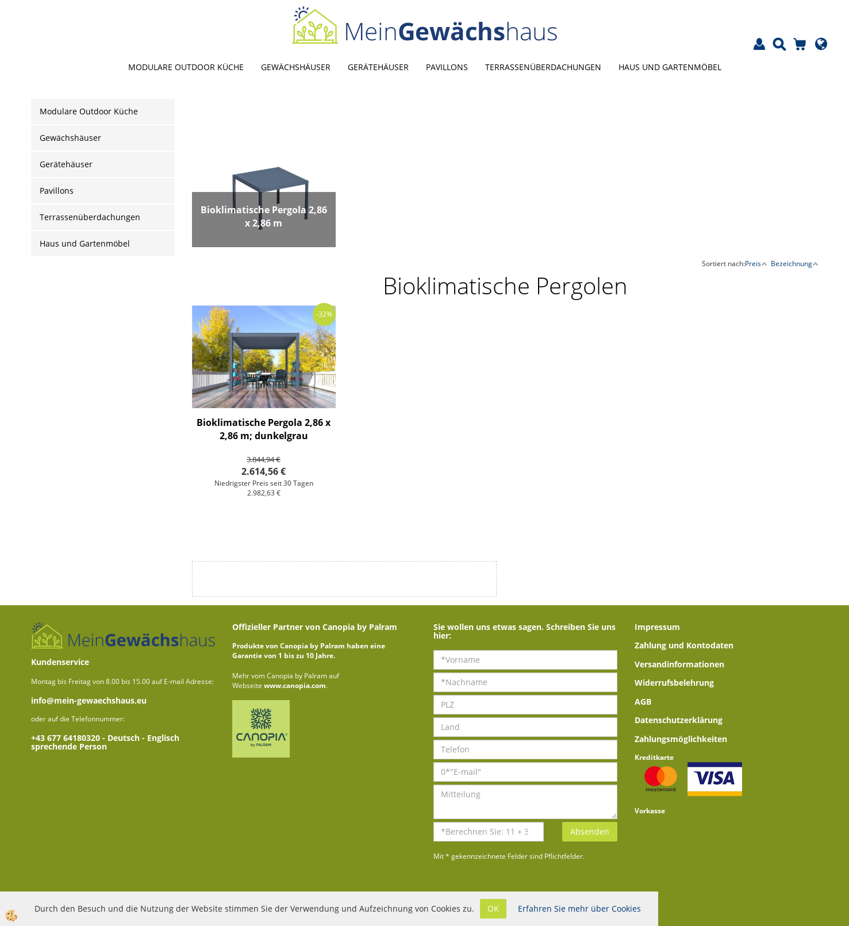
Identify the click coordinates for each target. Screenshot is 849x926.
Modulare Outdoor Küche (186, 67)
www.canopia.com (295, 685)
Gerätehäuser (378, 67)
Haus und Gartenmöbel (669, 67)
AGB (643, 701)
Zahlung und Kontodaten (684, 645)
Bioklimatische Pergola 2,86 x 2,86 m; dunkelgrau (264, 429)
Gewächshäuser (296, 67)
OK (493, 908)
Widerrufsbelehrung (674, 682)
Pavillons (447, 67)
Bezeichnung (795, 263)
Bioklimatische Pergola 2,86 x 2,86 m (264, 216)
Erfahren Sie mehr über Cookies (579, 908)
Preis (756, 263)
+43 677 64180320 (66, 737)
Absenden (589, 831)
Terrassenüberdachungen (543, 67)
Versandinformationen (679, 664)
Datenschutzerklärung (679, 719)
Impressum (657, 626)
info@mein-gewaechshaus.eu (89, 700)
